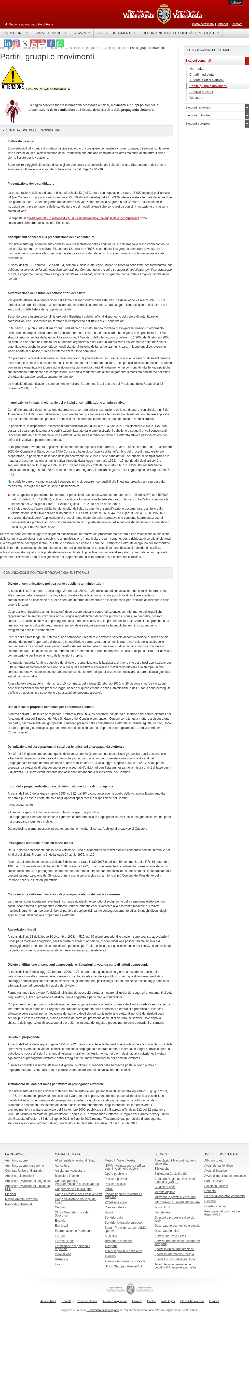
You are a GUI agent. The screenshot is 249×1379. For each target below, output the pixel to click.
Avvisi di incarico (215, 1170)
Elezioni (10, 1194)
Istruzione (61, 1259)
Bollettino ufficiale (216, 1186)
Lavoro (59, 1264)
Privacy (137, 1301)
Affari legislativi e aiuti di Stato (75, 1160)
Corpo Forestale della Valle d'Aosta (79, 1194)
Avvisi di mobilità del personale (225, 1176)
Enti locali (61, 1225)
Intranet (222, 24)
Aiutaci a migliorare (115, 1301)
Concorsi (210, 1191)
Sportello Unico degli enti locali (175, 1259)
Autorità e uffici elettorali (206, 80)
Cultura (60, 1207)
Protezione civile (116, 1202)
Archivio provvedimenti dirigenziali (28, 1181)
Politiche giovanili (116, 1179)
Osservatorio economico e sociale (177, 1225)
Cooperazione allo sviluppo (73, 1189)
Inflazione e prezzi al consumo (175, 1197)
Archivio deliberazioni (19, 1176)
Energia (60, 1220)
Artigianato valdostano (70, 1170)
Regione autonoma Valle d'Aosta (31, 24)
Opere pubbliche (116, 1174)
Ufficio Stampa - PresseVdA (124, 1266)
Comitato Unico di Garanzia (24, 1170)
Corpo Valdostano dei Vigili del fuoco (75, 1200)
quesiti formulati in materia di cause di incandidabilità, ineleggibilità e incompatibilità (83, 218)
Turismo (110, 1256)
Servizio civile (114, 1217)
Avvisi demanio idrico (218, 1165)
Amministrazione (16, 1160)
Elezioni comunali (112, 48)
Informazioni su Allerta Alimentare (177, 1202)
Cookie (151, 1301)
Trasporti (111, 1246)
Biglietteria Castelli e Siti (171, 1174)
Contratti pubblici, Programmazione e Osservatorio (77, 1182)
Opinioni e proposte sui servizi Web (175, 1219)
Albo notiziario (213, 1160)
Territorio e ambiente (118, 1241)
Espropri (210, 1201)
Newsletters (163, 1212)
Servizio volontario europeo (123, 1222)
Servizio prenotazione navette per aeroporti (177, 1242)
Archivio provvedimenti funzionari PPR (27, 1187)
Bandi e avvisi (213, 1181)
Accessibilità (48, 1301)
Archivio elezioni (201, 92)
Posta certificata (203, 24)
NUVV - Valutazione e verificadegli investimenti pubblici (125, 1167)
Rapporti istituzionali (18, 1204)
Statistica (111, 1236)
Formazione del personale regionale (72, 1247)
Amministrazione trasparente (24, 1165)
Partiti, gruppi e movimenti (208, 86)
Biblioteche (162, 1168)
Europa (60, 1236)
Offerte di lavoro (215, 1206)
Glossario (196, 98)
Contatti (237, 24)
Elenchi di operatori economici (224, 1196)
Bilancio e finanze (67, 1176)
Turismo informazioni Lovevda (125, 1261)
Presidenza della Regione (103, 1310)
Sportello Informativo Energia (174, 1254)
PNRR (109, 1189)
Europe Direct (64, 1241)
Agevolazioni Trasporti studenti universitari (175, 1162)
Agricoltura (62, 1165)
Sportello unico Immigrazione (174, 1249)
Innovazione (63, 1254)
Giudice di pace (165, 1187)
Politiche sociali (115, 1184)
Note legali (168, 1301)
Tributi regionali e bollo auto (123, 1251)
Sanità (109, 1212)
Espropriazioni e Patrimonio (73, 1231)
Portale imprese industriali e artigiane (123, 1195)
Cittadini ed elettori (202, 74)
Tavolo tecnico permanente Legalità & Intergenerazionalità (175, 1266)
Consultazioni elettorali (80, 48)
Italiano (236, 2)
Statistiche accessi (192, 1301)
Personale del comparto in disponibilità (222, 1213)
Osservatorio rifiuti (167, 1231)
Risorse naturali (115, 1207)
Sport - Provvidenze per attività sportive (125, 1229)
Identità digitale (165, 1192)
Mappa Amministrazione (21, 1199)
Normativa (196, 69)
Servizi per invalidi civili (170, 1236)
